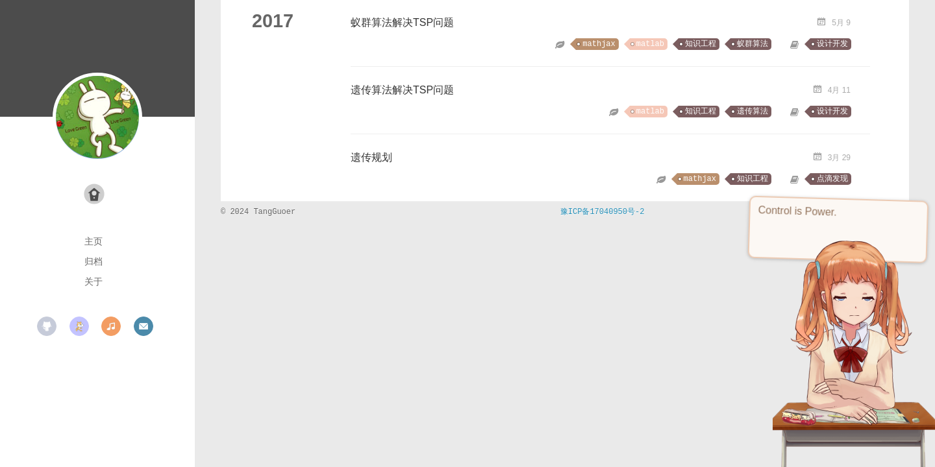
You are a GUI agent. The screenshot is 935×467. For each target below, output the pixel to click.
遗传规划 (371, 157)
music (111, 326)
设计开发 (832, 44)
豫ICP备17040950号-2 (602, 212)
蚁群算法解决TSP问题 (402, 22)
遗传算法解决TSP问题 (402, 89)
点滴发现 (832, 179)
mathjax (598, 44)
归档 (93, 261)
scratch (79, 326)
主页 (93, 241)
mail (143, 326)
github (46, 326)
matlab (650, 44)
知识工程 (700, 44)
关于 (93, 281)
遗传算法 (752, 111)
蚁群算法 (752, 44)
